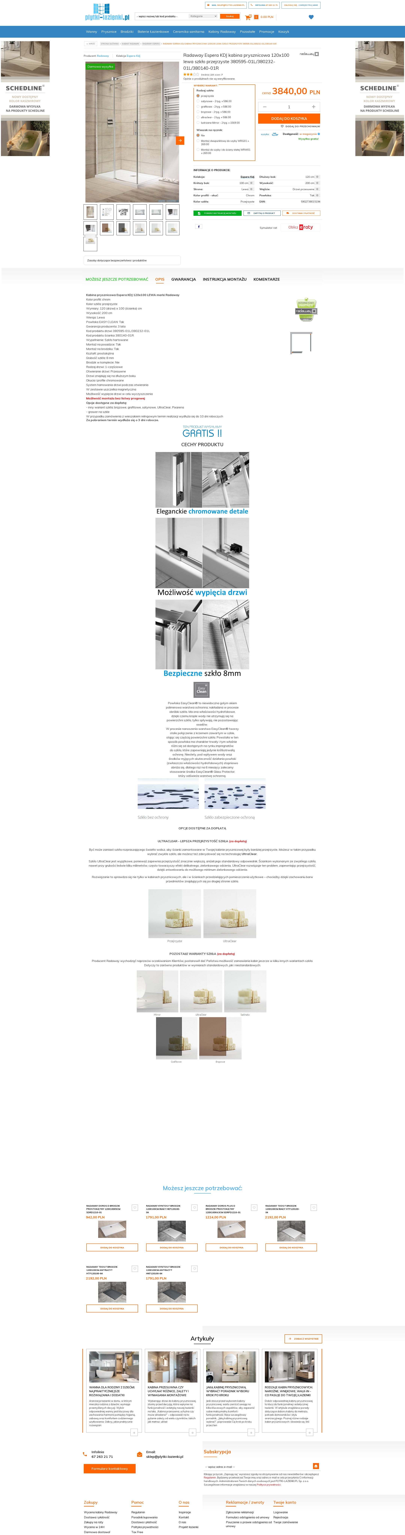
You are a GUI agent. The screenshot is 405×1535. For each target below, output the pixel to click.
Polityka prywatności (144, 1520)
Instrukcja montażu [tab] (225, 279)
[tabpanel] (202, 681)
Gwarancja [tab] (183, 279)
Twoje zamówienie (285, 1516)
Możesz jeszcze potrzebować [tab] (117, 279)
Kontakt (184, 1511)
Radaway (103, 55)
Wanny (91, 31)
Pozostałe (247, 31)
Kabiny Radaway (222, 31)
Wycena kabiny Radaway (100, 1506)
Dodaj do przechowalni (300, 126)
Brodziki (127, 31)
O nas (182, 1516)
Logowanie (280, 1506)
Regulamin (210, 1471)
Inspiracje (185, 1506)
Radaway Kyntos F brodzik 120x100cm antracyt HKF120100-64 (163, 1266)
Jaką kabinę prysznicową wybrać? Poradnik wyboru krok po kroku (227, 1385)
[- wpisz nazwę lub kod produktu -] (160, 16)
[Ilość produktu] (289, 106)
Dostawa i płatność (300, 213)
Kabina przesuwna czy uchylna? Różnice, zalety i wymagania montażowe (168, 1385)
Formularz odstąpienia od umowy (247, 1511)
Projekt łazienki (188, 1520)
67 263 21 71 (102, 1450)
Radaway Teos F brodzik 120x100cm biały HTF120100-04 (282, 1209)
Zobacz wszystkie (303, 1332)
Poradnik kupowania (144, 1511)
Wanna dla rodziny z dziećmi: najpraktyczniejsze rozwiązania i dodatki (112, 1385)
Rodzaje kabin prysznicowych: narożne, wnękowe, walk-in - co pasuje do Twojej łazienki (289, 1385)
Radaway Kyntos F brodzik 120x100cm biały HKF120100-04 (163, 1209)
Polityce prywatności (269, 1478)
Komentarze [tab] (266, 279)
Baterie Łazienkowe (153, 31)
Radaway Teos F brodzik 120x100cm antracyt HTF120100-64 (101, 1266)
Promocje (266, 31)
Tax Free (137, 1526)
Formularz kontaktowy (110, 1462)
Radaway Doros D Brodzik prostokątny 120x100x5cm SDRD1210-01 (103, 1209)
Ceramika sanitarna (188, 31)
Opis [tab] (159, 279)
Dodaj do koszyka (289, 118)
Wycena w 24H (94, 1520)
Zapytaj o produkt (261, 213)
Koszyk (283, 31)
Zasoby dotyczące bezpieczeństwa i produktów (117, 260)
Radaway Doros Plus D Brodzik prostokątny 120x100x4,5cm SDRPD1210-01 (223, 1209)
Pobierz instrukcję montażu (216, 213)
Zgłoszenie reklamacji (240, 1506)
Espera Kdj (133, 55)
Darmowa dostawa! (97, 1526)
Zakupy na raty (93, 1516)
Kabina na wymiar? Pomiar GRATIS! (107, 1530)
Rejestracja (280, 1511)
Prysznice (109, 31)
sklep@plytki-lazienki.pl (164, 1450)
